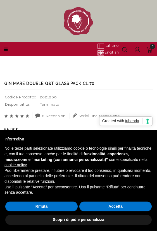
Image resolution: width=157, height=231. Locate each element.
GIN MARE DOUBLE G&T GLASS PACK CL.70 (88, 59)
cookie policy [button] (15, 165)
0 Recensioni (51, 115)
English (108, 53)
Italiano (108, 46)
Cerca (35, 59)
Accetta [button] (115, 206)
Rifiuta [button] (41, 206)
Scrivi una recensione (96, 115)
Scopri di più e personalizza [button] (78, 219)
